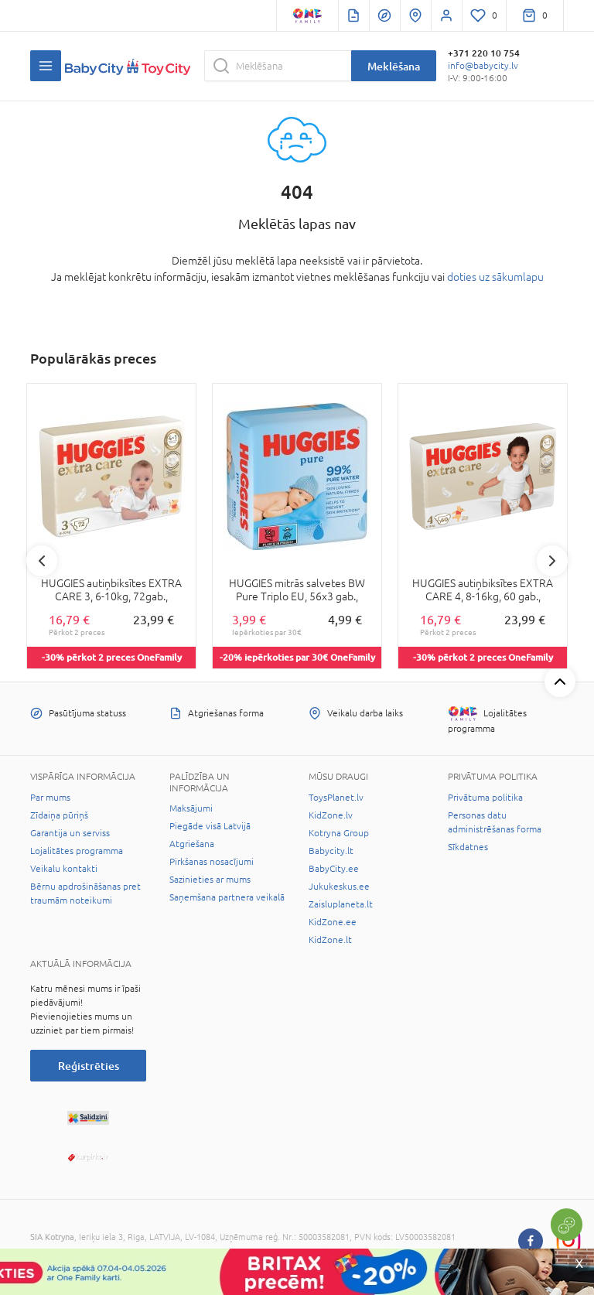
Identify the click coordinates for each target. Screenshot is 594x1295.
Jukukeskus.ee (339, 886)
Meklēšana (393, 66)
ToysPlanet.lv (336, 797)
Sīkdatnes (468, 847)
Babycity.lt (331, 851)
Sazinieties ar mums (210, 879)
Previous (41, 560)
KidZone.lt (330, 940)
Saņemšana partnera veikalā (227, 897)
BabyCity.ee (334, 868)
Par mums (50, 797)
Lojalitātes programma (76, 851)
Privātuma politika (485, 797)
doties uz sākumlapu (495, 277)
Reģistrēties (88, 1065)
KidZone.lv (331, 815)
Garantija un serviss (70, 833)
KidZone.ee (333, 922)
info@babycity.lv (483, 65)
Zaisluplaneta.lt (341, 904)
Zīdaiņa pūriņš (59, 815)
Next (552, 560)
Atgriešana (191, 844)
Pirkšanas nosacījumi (211, 861)
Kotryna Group (339, 833)
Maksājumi (191, 808)
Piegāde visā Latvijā (210, 826)
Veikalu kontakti (63, 868)
